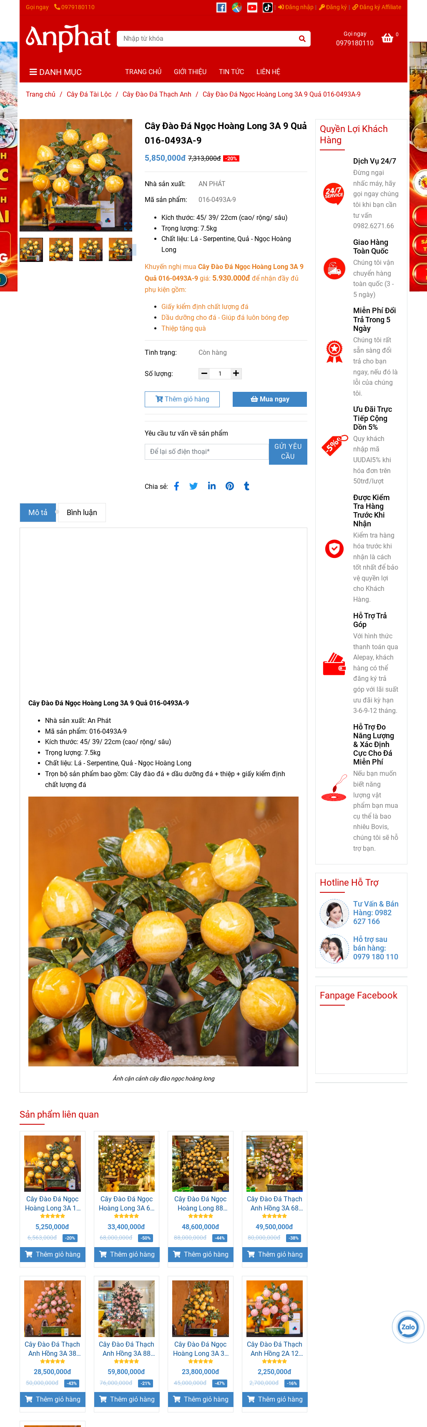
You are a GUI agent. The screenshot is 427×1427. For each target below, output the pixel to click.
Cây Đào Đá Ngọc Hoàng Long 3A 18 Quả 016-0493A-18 (52, 1204)
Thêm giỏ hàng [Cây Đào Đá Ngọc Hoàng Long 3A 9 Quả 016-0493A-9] (182, 399)
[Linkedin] (212, 486)
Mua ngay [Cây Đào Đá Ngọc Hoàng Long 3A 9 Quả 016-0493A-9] (270, 399)
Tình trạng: (161, 352)
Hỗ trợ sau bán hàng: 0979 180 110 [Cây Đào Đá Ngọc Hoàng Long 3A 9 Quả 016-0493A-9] (375, 948)
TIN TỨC (231, 72)
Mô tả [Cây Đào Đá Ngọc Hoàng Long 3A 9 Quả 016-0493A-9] (38, 512)
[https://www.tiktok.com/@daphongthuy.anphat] (270, 7)
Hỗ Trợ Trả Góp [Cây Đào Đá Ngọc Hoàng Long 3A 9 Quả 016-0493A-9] (370, 620)
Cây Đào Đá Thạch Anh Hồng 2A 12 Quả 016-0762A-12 (274, 1349)
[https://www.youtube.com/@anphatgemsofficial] (255, 7)
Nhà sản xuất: (166, 184)
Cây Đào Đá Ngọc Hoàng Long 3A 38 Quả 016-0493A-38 (200, 1349)
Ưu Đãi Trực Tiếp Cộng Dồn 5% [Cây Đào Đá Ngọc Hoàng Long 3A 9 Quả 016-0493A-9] (372, 418)
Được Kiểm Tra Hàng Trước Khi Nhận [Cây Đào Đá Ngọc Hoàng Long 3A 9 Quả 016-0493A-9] (371, 510)
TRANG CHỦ (143, 72)
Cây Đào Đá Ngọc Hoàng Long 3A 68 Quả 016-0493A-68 (126, 1204)
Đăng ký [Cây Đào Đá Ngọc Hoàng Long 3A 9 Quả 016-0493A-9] (333, 7)
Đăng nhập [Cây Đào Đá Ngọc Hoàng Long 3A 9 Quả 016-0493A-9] (296, 7)
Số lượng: (160, 374)
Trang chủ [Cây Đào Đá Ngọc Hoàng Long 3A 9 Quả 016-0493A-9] (40, 94)
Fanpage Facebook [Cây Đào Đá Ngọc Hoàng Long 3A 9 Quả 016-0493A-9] (358, 995)
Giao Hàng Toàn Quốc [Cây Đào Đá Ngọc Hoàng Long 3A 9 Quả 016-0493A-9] (370, 246)
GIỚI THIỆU (190, 72)
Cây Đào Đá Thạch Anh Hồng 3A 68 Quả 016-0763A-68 (274, 1204)
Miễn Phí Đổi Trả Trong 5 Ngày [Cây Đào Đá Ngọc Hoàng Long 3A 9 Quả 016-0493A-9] (374, 319)
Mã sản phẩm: (167, 200)
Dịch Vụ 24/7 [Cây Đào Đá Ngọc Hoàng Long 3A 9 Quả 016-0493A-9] (374, 161)
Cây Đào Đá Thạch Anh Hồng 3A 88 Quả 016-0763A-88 (126, 1349)
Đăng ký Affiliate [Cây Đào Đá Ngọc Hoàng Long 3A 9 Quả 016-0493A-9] (376, 7)
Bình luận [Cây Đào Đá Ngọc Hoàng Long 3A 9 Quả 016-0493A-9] (82, 512)
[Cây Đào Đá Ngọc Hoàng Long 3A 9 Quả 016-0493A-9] (68, 38)
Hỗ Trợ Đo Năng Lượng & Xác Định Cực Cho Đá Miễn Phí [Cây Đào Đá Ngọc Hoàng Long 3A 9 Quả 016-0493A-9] (373, 744)
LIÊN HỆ (268, 72)
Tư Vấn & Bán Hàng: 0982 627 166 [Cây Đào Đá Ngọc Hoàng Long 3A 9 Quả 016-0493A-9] (376, 912)
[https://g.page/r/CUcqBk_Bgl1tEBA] (239, 7)
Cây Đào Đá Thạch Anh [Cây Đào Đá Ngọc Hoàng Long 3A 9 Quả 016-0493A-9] (157, 94)
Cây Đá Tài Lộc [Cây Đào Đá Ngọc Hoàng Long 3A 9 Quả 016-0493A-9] (89, 94)
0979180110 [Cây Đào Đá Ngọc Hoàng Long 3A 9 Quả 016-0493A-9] (74, 7)
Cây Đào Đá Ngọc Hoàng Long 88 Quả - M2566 (200, 1204)
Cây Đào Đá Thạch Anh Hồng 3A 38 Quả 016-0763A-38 (52, 1349)
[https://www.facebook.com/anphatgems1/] (224, 7)
